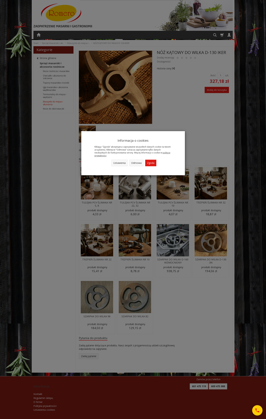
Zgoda (150, 163)
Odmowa (136, 163)
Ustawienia (119, 163)
